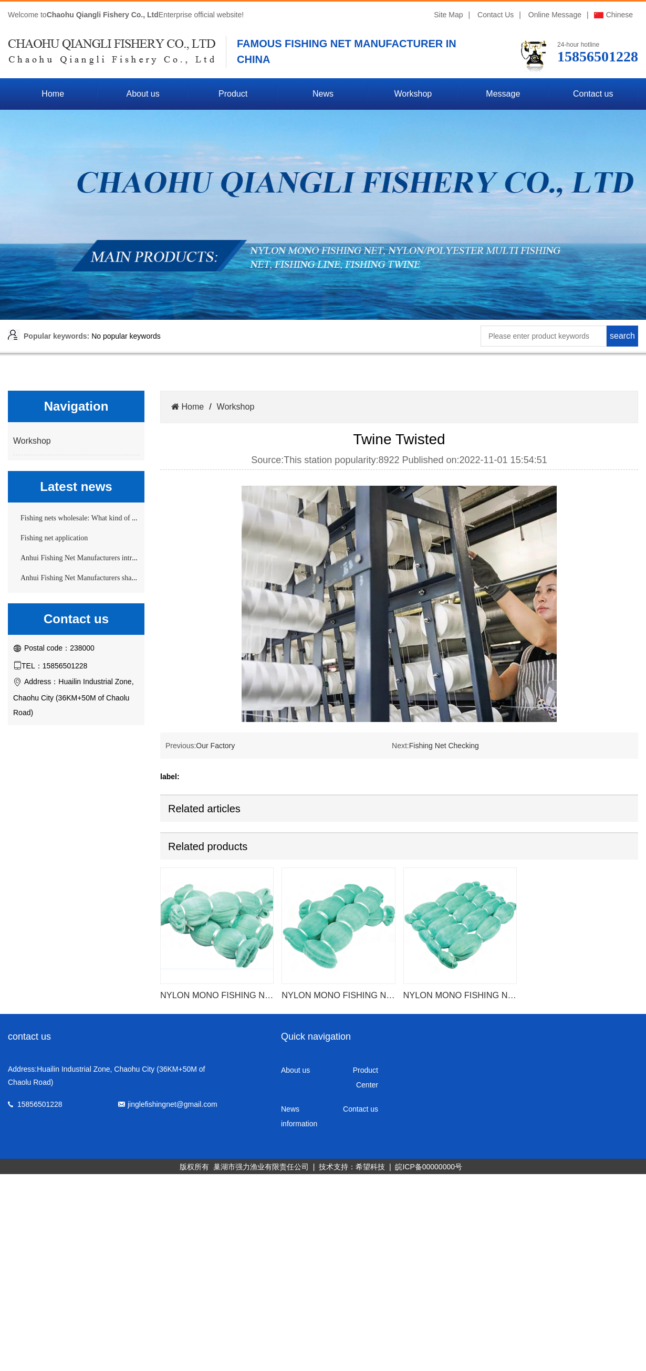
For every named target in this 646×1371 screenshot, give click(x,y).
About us (143, 93)
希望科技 (370, 1167)
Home (52, 93)
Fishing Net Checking (444, 745)
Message (503, 93)
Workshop (413, 93)
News (323, 93)
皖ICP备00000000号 (428, 1167)
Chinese (613, 15)
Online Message (554, 15)
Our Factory (215, 745)
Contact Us (495, 15)
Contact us (593, 93)
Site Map (448, 15)
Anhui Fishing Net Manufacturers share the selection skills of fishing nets (128, 577)
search (622, 335)
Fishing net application (54, 537)
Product (232, 93)
